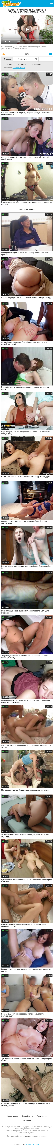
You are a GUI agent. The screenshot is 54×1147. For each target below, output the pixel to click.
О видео (7, 59)
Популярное (42, 1116)
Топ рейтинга (27, 1116)
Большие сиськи (19, 68)
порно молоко (25, 1136)
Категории (27, 1120)
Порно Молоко (32, 1145)
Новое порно (12, 1116)
